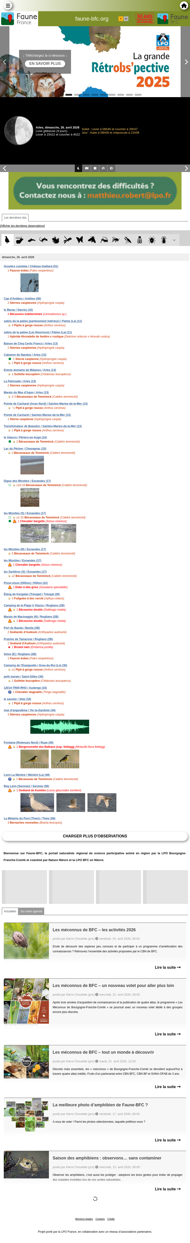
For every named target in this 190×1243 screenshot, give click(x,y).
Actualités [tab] (10, 911)
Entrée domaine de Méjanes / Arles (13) (30, 370)
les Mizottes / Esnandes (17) (22, 560)
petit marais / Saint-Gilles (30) (23, 676)
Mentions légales (84, 1219)
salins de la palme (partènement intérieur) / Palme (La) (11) (43, 321)
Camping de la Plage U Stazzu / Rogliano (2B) (34, 605)
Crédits (111, 1219)
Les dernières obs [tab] (15, 217)
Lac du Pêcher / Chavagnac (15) (25, 448)
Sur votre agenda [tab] (31, 911)
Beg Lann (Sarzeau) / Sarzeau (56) (26, 786)
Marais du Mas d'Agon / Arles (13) (26, 392)
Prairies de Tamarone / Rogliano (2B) (28, 639)
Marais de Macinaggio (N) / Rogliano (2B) (31, 616)
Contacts (100, 1219)
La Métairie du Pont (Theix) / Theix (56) (29, 818)
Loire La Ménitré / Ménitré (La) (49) (27, 775)
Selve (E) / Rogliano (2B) (20, 654)
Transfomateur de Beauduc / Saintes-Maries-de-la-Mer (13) (43, 426)
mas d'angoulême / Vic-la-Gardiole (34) (29, 710)
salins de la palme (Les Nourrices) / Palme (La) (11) (38, 332)
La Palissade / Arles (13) (20, 381)
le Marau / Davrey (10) (18, 310)
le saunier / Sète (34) (17, 699)
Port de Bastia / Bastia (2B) (22, 628)
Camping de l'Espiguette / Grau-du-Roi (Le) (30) (35, 665)
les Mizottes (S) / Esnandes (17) (25, 513)
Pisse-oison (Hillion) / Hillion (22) (26, 583)
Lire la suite (168, 967)
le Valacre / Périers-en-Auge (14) (25, 437)
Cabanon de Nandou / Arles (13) (25, 354)
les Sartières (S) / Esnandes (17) (25, 571)
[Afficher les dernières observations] (22, 225)
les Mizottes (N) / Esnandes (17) (25, 549)
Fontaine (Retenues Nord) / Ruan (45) (28, 742)
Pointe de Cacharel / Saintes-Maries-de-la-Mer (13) (37, 415)
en (126, 19)
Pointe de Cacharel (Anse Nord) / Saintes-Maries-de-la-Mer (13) (46, 403)
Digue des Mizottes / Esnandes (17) (27, 481)
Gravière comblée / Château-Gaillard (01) (31, 266)
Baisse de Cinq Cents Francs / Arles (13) (31, 343)
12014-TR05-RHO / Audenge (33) (25, 687)
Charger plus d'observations (95, 836)
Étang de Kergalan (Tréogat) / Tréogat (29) (32, 594)
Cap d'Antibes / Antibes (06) (22, 298)
